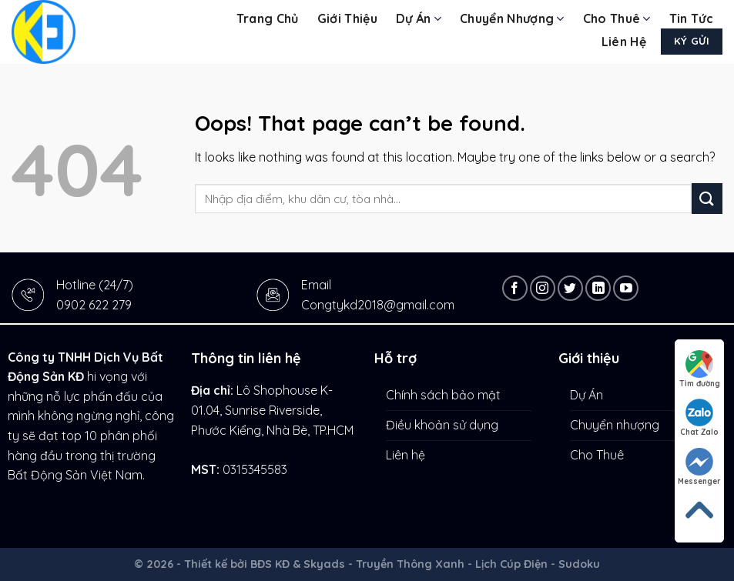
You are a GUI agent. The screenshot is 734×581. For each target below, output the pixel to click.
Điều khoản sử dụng (442, 424)
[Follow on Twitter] (570, 288)
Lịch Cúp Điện (511, 564)
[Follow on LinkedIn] (598, 288)
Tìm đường (699, 369)
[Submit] (707, 198)
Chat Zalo (699, 418)
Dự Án (418, 18)
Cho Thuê (617, 18)
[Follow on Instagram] (542, 288)
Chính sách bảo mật (443, 394)
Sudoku (579, 564)
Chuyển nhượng (512, 18)
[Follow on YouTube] (625, 288)
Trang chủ (267, 18)
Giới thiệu (347, 18)
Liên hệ (624, 41)
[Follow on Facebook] (515, 288)
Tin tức (691, 18)
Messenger (699, 467)
